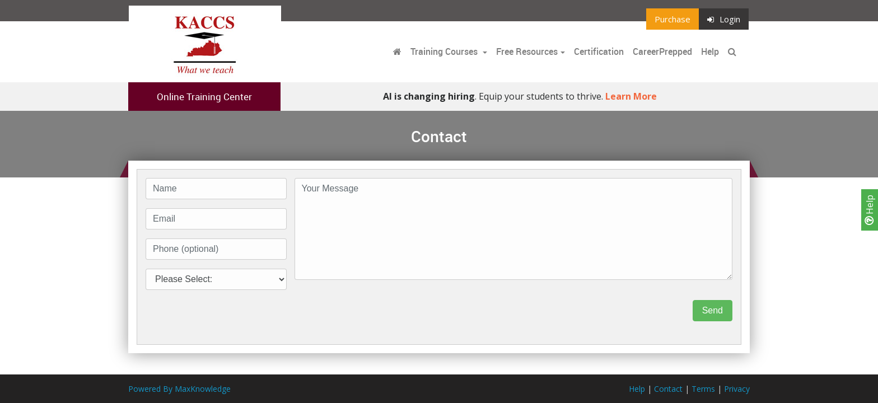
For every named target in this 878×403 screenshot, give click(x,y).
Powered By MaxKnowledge (179, 388)
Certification (599, 51)
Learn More (631, 96)
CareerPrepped (662, 51)
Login (723, 19)
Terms (703, 388)
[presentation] (380, 310)
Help (869, 210)
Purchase (672, 19)
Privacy (737, 388)
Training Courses (445, 51)
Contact (668, 388)
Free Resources (527, 51)
